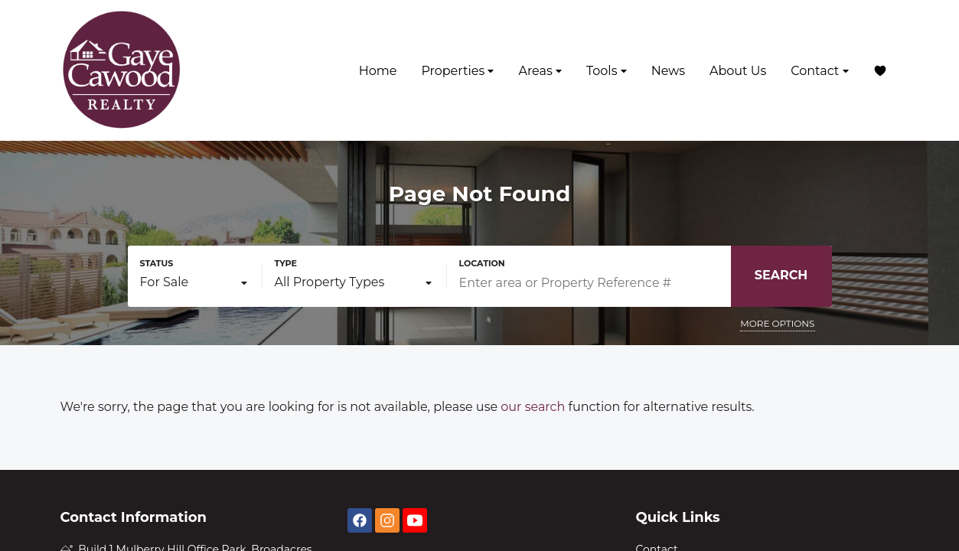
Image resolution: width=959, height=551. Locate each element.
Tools (606, 71)
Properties (457, 71)
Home (378, 71)
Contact (819, 71)
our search (533, 406)
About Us (737, 71)
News (668, 71)
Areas (540, 71)
